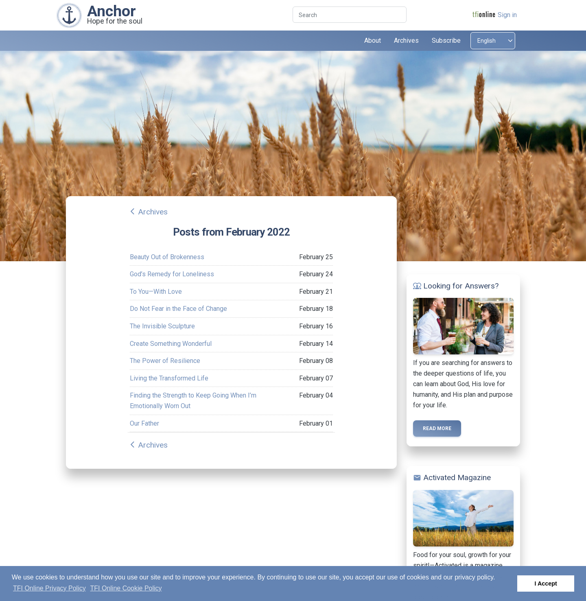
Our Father (144, 423)
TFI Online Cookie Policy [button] (126, 588)
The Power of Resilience (165, 361)
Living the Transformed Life (169, 378)
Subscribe (446, 40)
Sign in (507, 15)
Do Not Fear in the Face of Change (178, 309)
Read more (437, 428)
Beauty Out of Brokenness (167, 257)
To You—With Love (156, 291)
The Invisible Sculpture (162, 326)
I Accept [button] (545, 583)
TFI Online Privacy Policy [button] (49, 588)
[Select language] (492, 40)
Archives (153, 211)
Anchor (111, 11)
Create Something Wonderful (171, 343)
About (372, 40)
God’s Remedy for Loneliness (172, 274)
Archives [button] (406, 40)
